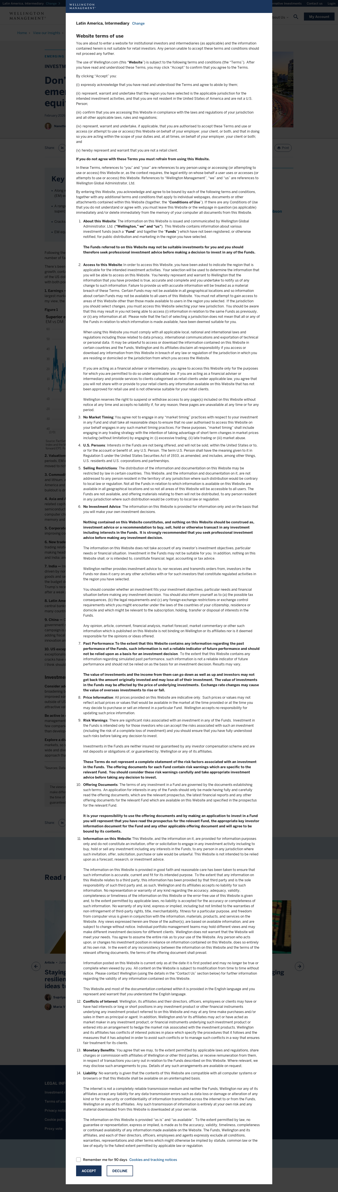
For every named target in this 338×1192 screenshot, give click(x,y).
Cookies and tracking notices (153, 1160)
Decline (119, 1171)
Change (138, 23)
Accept (89, 1171)
